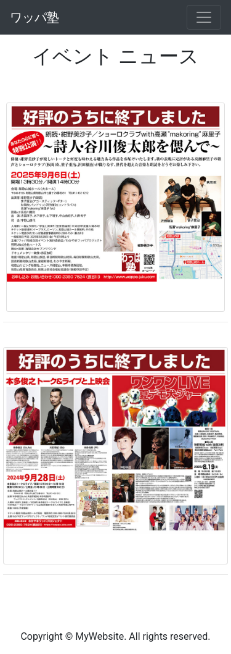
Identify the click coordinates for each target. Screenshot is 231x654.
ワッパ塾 (34, 17)
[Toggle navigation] (204, 17)
